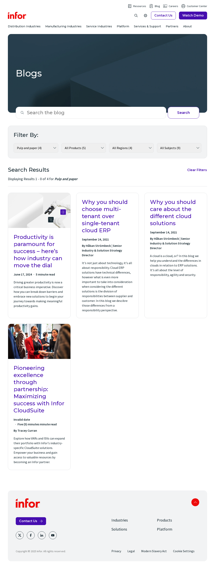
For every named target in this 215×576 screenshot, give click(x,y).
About (187, 30)
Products (164, 528)
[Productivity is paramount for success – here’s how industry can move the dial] (39, 264)
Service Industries (99, 30)
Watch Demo (193, 19)
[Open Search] (136, 20)
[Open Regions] (145, 20)
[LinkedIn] (42, 544)
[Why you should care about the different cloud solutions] (175, 264)
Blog (157, 10)
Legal (131, 559)
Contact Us (163, 19)
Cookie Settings (184, 559)
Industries (119, 528)
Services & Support (147, 30)
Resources (139, 10)
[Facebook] (31, 544)
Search (183, 121)
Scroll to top (195, 511)
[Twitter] (20, 544)
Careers (173, 10)
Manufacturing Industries (63, 30)
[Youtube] (53, 544)
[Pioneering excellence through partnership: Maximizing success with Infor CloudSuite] (39, 405)
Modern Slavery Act (154, 559)
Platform (123, 30)
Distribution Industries (24, 30)
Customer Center (197, 10)
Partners (172, 30)
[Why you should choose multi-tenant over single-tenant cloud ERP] (107, 264)
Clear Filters (197, 178)
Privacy (116, 559)
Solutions (119, 537)
